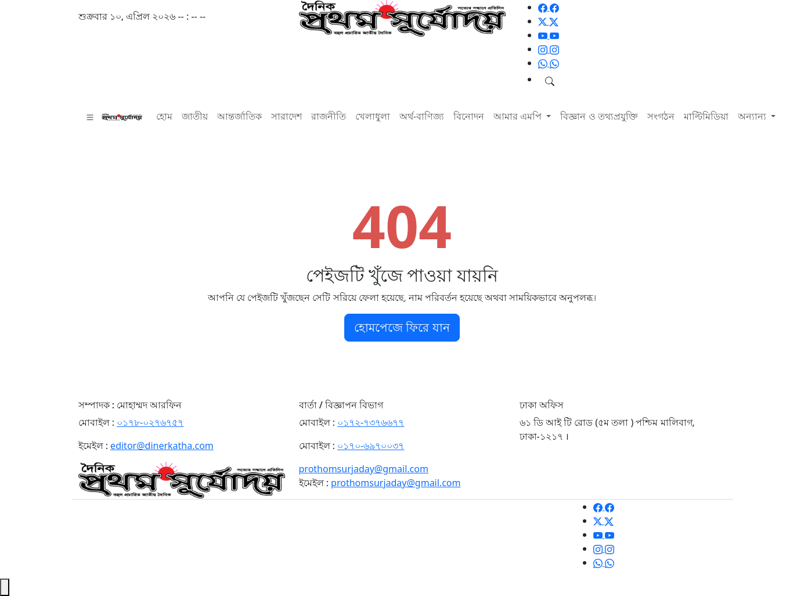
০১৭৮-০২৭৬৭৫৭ (150, 422)
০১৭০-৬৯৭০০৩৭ (370, 445)
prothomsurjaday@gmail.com (363, 468)
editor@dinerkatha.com (162, 445)
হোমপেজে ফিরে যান (401, 327)
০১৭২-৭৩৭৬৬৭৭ (370, 422)
